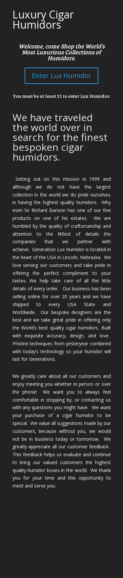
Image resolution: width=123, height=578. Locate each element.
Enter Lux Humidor (61, 75)
